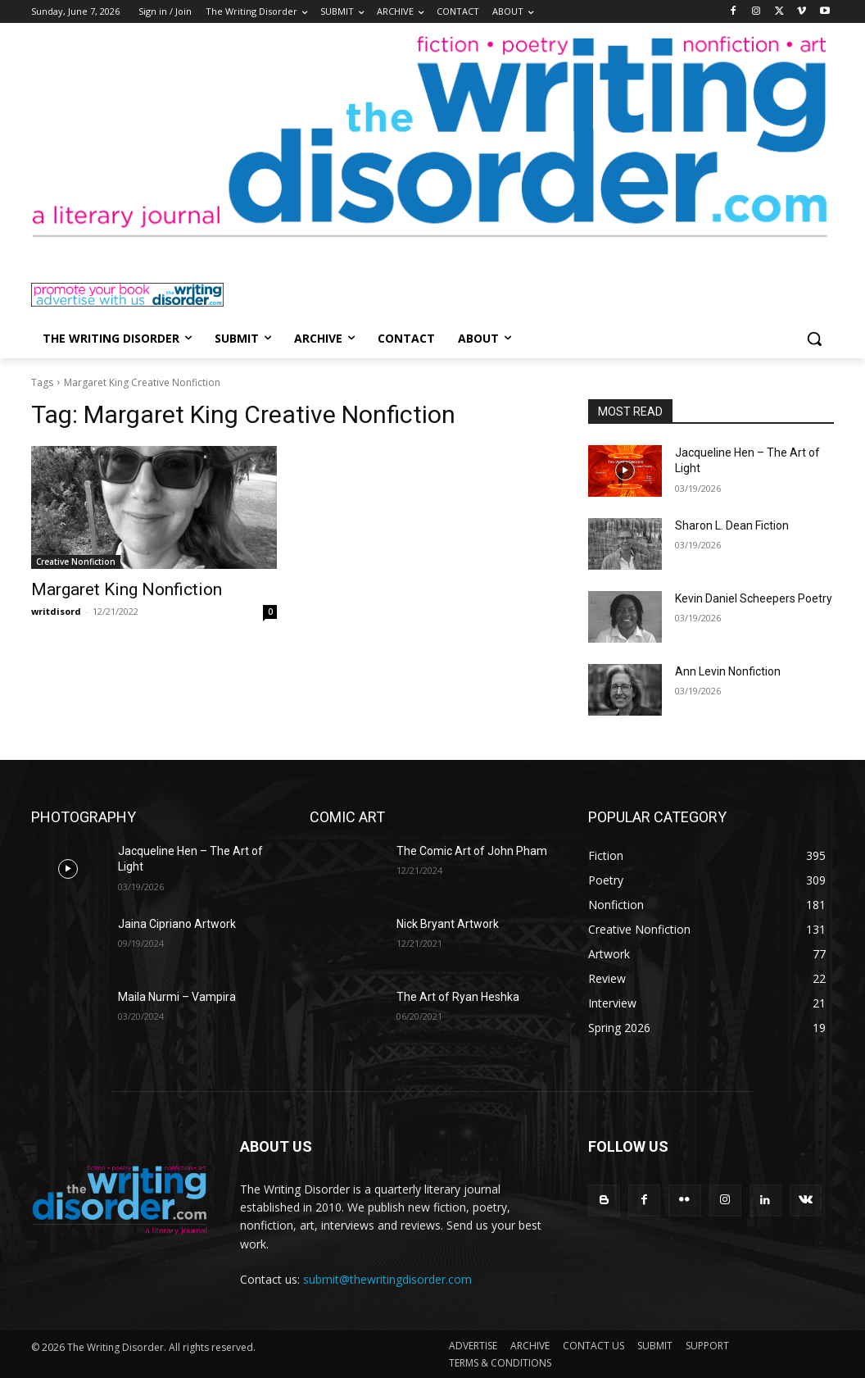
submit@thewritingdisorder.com (387, 1279)
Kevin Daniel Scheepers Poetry (753, 598)
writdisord (56, 611)
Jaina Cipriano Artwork (177, 923)
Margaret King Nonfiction (126, 589)
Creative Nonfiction (75, 561)
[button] (814, 338)
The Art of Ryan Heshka (457, 996)
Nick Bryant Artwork (447, 923)
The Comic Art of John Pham (471, 850)
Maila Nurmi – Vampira (177, 996)
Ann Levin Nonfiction (728, 671)
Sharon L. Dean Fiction (732, 525)
